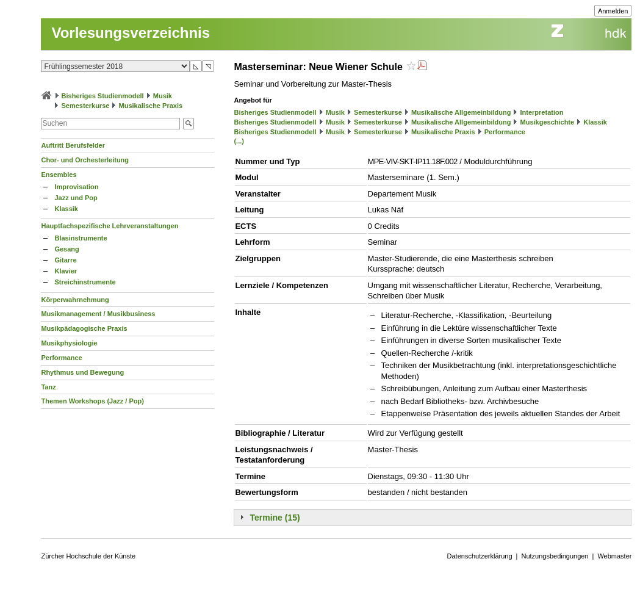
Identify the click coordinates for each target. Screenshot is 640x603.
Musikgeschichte (547, 122)
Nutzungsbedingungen (554, 556)
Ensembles (58, 174)
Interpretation (542, 112)
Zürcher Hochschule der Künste (88, 556)
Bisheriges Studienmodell (103, 95)
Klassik (66, 208)
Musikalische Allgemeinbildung (461, 112)
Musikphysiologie (69, 343)
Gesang (66, 249)
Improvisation (76, 186)
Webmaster (614, 556)
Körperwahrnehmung (75, 299)
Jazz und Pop (75, 197)
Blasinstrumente (80, 238)
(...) (239, 141)
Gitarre (65, 260)
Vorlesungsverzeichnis (130, 32)
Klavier (65, 271)
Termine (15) (275, 517)
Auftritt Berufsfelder (73, 145)
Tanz (48, 387)
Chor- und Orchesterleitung (85, 160)
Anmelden (613, 11)
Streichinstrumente (84, 282)
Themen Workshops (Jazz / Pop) (92, 401)
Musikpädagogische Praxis (84, 328)
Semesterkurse (86, 105)
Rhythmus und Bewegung (82, 372)
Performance (61, 357)
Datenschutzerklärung (479, 556)
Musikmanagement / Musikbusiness (98, 313)
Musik (162, 95)
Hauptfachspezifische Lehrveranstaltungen (109, 225)
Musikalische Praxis (151, 105)
